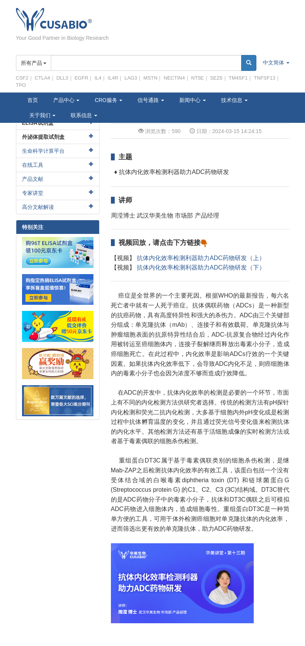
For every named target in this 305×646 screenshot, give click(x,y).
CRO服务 (108, 100)
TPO (21, 85)
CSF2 (22, 78)
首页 (32, 100)
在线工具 (32, 165)
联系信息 (84, 115)
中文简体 (276, 63)
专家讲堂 (32, 193)
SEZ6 (216, 78)
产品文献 (32, 179)
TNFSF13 (264, 78)
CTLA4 (42, 78)
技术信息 (234, 100)
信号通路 (150, 100)
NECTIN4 (174, 78)
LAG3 (131, 78)
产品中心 (66, 100)
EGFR (81, 78)
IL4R (113, 78)
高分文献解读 (38, 207)
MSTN (151, 78)
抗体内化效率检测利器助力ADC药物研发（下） (201, 267)
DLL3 (62, 78)
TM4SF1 (238, 78)
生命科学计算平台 (43, 151)
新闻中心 (192, 100)
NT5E (197, 78)
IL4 (98, 78)
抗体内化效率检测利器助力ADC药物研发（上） (201, 258)
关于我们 (42, 115)
